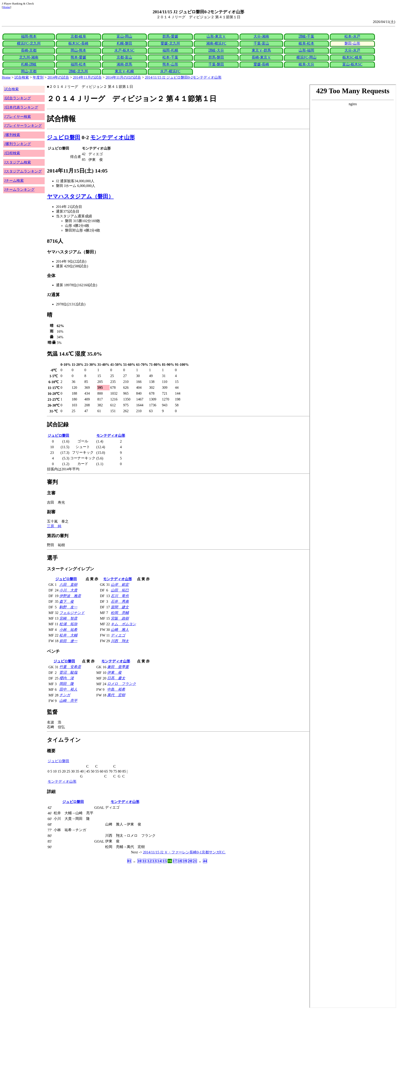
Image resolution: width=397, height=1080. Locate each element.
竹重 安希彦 (70, 667)
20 (190, 861)
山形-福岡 (306, 50)
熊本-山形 (170, 64)
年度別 (38, 77)
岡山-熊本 (78, 50)
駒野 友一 (68, 607)
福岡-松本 (78, 64)
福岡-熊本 (29, 36)
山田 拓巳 (120, 590)
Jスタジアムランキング (23, 171)
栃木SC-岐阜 (352, 57)
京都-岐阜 (78, 36)
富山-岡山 (124, 36)
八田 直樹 (68, 585)
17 (175, 861)
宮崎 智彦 (68, 618)
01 (129, 861)
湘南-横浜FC (216, 43)
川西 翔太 (120, 641)
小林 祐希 (68, 630)
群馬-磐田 (216, 57)
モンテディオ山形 (112, 137)
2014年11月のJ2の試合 (123, 77)
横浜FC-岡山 (306, 57)
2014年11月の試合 (87, 77)
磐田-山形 (352, 43)
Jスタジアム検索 (17, 162)
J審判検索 (12, 135)
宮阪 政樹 (120, 618)
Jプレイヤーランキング (23, 125)
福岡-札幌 (170, 50)
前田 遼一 (68, 641)
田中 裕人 (68, 689)
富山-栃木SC (352, 64)
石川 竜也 (120, 596)
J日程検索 (12, 153)
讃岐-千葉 (306, 36)
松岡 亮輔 (120, 613)
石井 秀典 (120, 601)
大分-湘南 (261, 36)
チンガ (64, 695)
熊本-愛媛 (78, 57)
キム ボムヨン (123, 624)
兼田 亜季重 (118, 667)
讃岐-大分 (216, 50)
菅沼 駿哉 (68, 672)
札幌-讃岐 (29, 64)
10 (139, 861)
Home (6, 7)
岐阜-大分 (306, 64)
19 (185, 861)
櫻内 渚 (66, 678)
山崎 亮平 (68, 701)
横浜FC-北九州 (29, 43)
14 (159, 861)
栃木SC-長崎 (78, 43)
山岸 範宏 (120, 585)
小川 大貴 (68, 590)
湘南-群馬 (124, 64)
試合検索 (21, 77)
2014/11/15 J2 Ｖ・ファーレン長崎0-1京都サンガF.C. (184, 852)
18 (180, 861)
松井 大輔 (68, 635)
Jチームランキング (19, 189)
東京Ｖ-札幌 (124, 71)
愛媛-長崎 (261, 64)
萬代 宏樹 (116, 695)
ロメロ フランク (121, 684)
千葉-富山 (261, 43)
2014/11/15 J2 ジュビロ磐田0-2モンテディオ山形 (183, 77)
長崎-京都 (29, 50)
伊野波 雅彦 (70, 596)
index (352, 546)
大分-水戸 (352, 50)
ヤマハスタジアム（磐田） (80, 196)
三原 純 (54, 526)
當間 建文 (120, 607)
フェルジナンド (72, 613)
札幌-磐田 (124, 43)
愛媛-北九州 (170, 43)
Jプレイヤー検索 (17, 116)
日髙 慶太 (116, 678)
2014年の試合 (58, 77)
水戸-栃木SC (124, 50)
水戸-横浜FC (170, 71)
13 (154, 861)
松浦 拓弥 (68, 624)
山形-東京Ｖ (216, 36)
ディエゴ (118, 635)
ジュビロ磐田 (63, 137)
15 (164, 861)
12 (149, 861)
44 (205, 861)
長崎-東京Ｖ (261, 57)
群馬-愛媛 (170, 36)
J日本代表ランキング (21, 107)
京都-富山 (124, 57)
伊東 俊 (114, 672)
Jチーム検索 (14, 180)
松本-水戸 (352, 36)
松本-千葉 (170, 57)
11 (144, 861)
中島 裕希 (116, 689)
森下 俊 (66, 601)
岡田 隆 (66, 684)
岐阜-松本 (306, 43)
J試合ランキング (17, 98)
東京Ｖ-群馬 (261, 50)
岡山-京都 (29, 71)
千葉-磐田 (216, 64)
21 (195, 861)
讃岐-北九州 (78, 71)
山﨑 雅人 (120, 630)
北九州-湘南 (28, 57)
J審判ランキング (17, 144)
